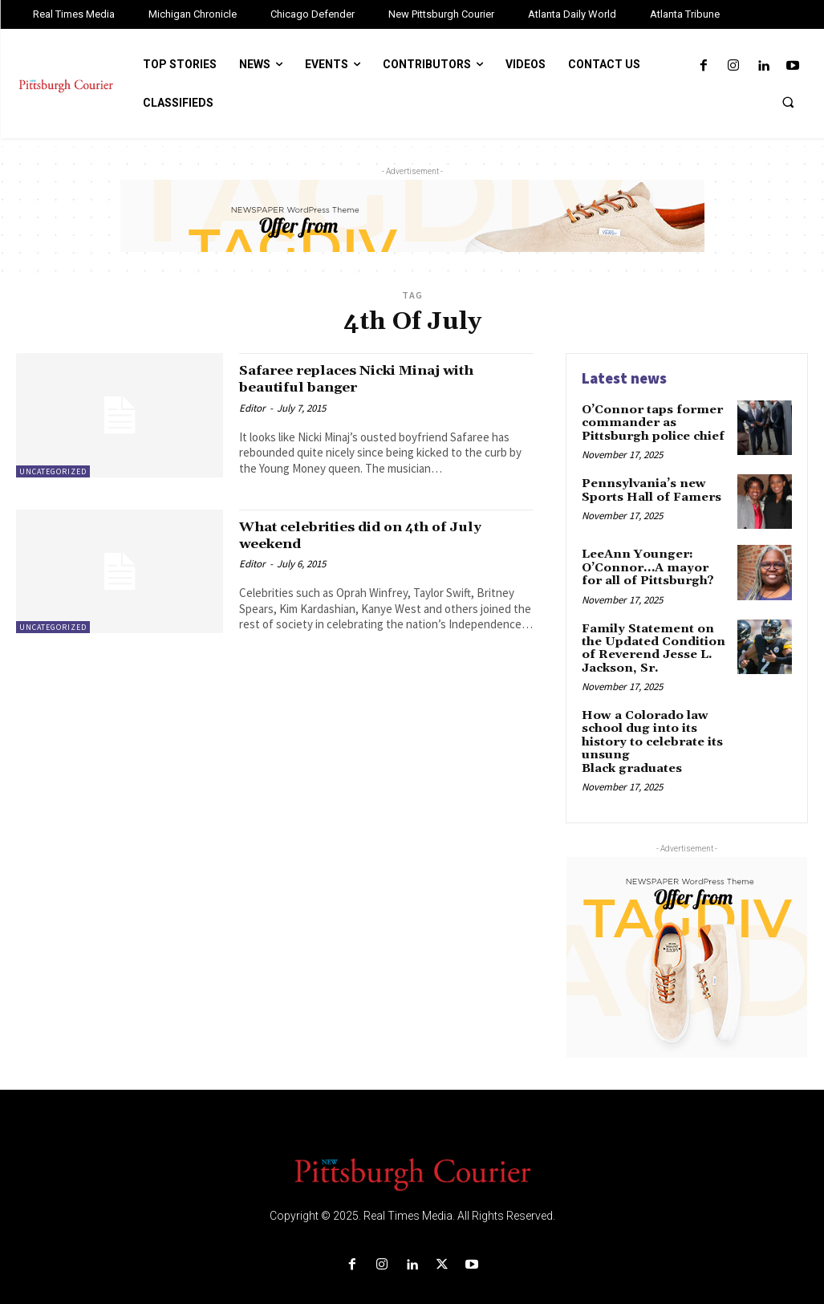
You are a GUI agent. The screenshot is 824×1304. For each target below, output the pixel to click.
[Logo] (412, 1149)
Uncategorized (53, 471)
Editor (252, 407)
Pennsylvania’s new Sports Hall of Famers (648, 486)
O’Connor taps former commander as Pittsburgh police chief (649, 421)
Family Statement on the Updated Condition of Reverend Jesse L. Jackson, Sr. (655, 642)
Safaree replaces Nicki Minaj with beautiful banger (376, 378)
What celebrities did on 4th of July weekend (379, 535)
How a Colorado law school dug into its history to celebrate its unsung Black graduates (653, 725)
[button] (788, 102)
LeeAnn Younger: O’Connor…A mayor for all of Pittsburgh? (651, 563)
